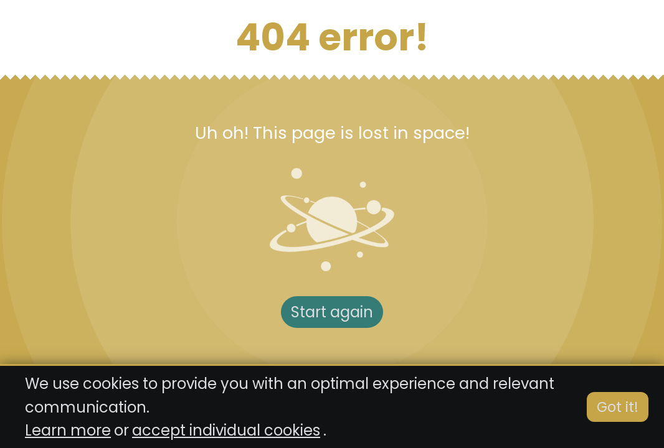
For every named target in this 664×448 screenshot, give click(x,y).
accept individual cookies (226, 430)
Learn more (68, 430)
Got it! (617, 407)
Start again (332, 312)
